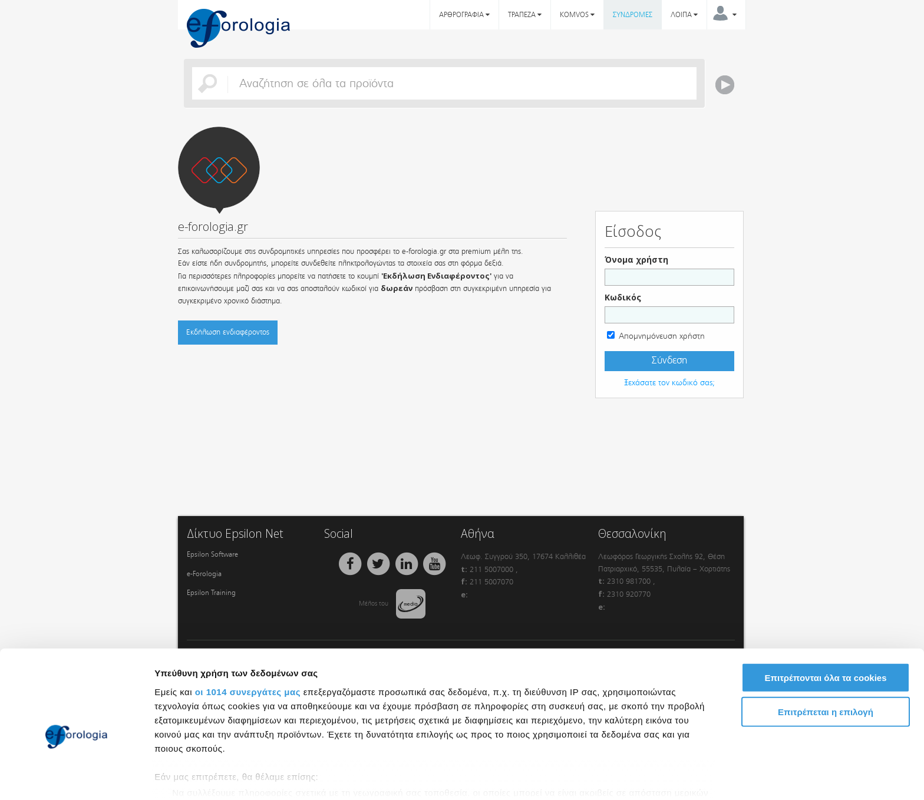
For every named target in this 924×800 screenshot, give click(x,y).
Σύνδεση (669, 360)
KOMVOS (577, 15)
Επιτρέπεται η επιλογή (825, 652)
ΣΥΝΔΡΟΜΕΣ (632, 15)
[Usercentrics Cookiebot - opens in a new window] (76, 777)
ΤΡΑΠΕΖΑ (525, 15)
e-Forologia (204, 574)
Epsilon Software (212, 554)
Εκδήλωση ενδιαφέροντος (227, 332)
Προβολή (668, 777)
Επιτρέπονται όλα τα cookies (825, 618)
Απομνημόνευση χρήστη (662, 336)
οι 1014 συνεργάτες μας (248, 632)
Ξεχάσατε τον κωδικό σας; (669, 383)
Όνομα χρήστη (636, 259)
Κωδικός (623, 297)
